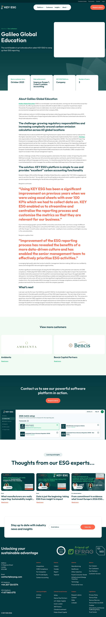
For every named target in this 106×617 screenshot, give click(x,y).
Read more (4, 361)
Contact (98, 1)
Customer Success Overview (60, 591)
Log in (103, 1)
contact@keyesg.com (11, 576)
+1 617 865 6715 (8, 592)
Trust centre (91, 1)
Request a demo (98, 7)
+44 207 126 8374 (9, 584)
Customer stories (82, 1)
